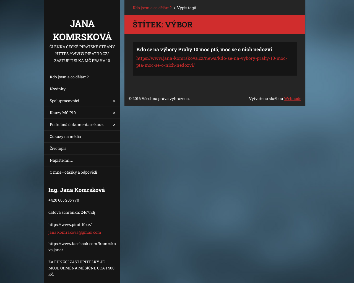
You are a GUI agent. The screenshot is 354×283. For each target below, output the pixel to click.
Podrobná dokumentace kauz (76, 124)
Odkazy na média (65, 136)
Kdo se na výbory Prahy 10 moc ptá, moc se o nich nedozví (204, 49)
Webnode (292, 98)
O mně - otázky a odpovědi (73, 172)
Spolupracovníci (64, 100)
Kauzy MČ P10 (63, 112)
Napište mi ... (61, 160)
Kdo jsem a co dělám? (69, 76)
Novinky (58, 88)
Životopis (58, 148)
